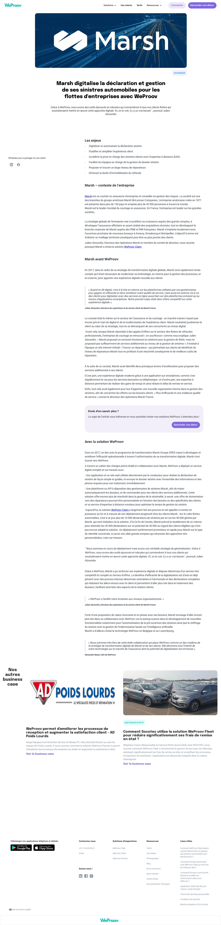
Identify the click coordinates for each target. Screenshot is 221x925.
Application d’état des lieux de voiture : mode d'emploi (193, 887)
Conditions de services (190, 899)
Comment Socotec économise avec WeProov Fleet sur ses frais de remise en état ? (194, 865)
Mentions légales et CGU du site (194, 904)
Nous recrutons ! (154, 869)
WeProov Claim (133, 246)
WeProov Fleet (119, 848)
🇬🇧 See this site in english (20, 909)
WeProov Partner (120, 858)
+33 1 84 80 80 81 (87, 848)
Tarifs (139, 5)
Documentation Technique (158, 884)
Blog (149, 863)
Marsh (88, 196)
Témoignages (152, 858)
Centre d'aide (152, 879)
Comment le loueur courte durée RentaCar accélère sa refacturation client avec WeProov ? (194, 876)
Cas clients (126, 5)
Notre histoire (152, 874)
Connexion (177, 5)
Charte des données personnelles (194, 894)
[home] (13, 5)
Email (81, 853)
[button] (110, 5)
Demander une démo (202, 5)
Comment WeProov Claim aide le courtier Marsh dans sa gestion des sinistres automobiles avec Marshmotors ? (194, 852)
